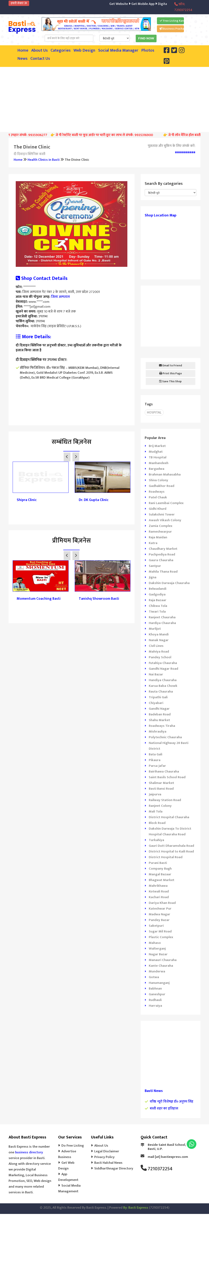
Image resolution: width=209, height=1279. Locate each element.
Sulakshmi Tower (162, 514)
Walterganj (157, 948)
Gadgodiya (157, 594)
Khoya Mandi (159, 634)
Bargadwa (156, 469)
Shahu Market (159, 720)
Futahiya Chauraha (163, 663)
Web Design (84, 50)
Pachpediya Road (162, 554)
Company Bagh (160, 868)
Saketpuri (156, 926)
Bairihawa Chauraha (164, 771)
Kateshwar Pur (160, 908)
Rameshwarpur (160, 531)
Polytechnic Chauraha (165, 737)
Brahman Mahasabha (165, 474)
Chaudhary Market (163, 549)
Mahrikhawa (158, 886)
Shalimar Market (161, 783)
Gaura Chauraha (161, 560)
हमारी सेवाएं (19, 3)
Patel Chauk (158, 497)
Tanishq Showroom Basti (99, 599)
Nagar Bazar (158, 954)
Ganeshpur (157, 994)
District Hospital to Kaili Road (171, 851)
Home (22, 50)
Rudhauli (155, 1000)
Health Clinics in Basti (44, 160)
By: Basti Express (135, 1207)
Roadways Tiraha (162, 726)
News (22, 58)
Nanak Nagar (159, 640)
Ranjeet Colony (160, 806)
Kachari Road (159, 897)
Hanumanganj (159, 983)
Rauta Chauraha (161, 691)
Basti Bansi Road (161, 788)
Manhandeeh (158, 463)
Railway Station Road (165, 800)
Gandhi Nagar (159, 709)
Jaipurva (155, 794)
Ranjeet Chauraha (162, 617)
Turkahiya (156, 840)
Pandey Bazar (159, 920)
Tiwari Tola (157, 611)
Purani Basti (158, 863)
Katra (153, 543)
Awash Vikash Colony (165, 520)
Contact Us (40, 58)
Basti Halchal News (108, 1163)
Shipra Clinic (27, 500)
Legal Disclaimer (106, 1151)
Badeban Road (160, 714)
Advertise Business (67, 1154)
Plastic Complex (161, 937)
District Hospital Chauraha (169, 817)
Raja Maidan (158, 537)
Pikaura (154, 760)
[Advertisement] (109, 98)
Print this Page (170, 373)
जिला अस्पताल (60, 297)
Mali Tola (155, 811)
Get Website (125, 4)
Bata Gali (155, 754)
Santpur (155, 566)
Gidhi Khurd (157, 509)
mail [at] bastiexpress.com (168, 1157)
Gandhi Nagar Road (163, 669)
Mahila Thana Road (163, 571)
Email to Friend (170, 365)
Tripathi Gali (158, 697)
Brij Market (157, 446)
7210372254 (160, 1169)
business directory (29, 1152)
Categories (61, 50)
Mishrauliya (157, 731)
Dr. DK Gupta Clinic (94, 500)
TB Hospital (157, 457)
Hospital (154, 412)
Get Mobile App (148, 4)
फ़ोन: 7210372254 (183, 7)
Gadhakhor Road (161, 486)
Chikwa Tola (158, 606)
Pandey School (160, 657)
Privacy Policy (104, 1157)
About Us (39, 50)
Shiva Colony (158, 480)
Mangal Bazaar (160, 874)
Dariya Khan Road (162, 903)
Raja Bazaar (157, 600)
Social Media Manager (118, 50)
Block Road (157, 823)
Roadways (157, 491)
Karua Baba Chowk (163, 686)
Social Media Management (69, 1188)
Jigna (152, 577)
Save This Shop (170, 381)
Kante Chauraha (161, 966)
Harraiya (155, 1006)
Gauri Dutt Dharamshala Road (171, 846)
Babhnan (155, 988)
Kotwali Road (159, 891)
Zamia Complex (160, 526)
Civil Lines (156, 646)
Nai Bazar (156, 674)
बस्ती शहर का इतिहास (164, 1108)
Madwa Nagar (159, 914)
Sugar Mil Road (160, 931)
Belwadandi (157, 589)
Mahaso (155, 943)
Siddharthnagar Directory (113, 1168)
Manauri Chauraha (163, 960)
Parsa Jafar (157, 766)
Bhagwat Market (161, 880)
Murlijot (155, 629)
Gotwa (154, 977)
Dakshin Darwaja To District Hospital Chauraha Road (170, 831)
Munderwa (157, 971)
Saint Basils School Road (167, 777)
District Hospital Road (165, 857)
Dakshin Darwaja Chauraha (169, 583)
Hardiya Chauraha (162, 623)
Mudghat (156, 451)
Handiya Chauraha (163, 680)
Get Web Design (66, 1165)
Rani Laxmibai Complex (166, 503)
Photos (147, 50)
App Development (68, 1177)
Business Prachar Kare (172, 28)
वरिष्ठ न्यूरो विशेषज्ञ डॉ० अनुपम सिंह (171, 1101)
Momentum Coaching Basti (39, 599)
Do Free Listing (72, 1145)
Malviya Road (159, 651)
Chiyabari (156, 703)
